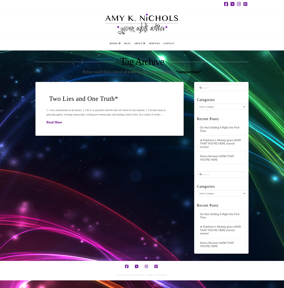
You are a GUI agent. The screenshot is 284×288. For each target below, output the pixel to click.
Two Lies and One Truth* (83, 98)
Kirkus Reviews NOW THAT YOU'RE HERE (217, 157)
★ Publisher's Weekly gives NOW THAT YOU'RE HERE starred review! (220, 143)
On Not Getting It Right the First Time (220, 129)
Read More (54, 122)
